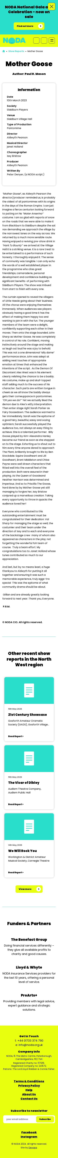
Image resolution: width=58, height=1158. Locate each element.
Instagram (29, 1137)
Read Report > (15, 736)
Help (29, 1090)
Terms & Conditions (29, 1081)
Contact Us (29, 1099)
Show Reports (16, 51)
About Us (29, 1094)
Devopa (33, 1147)
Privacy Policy (29, 1086)
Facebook (29, 1132)
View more (25, 889)
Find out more (25, 26)
